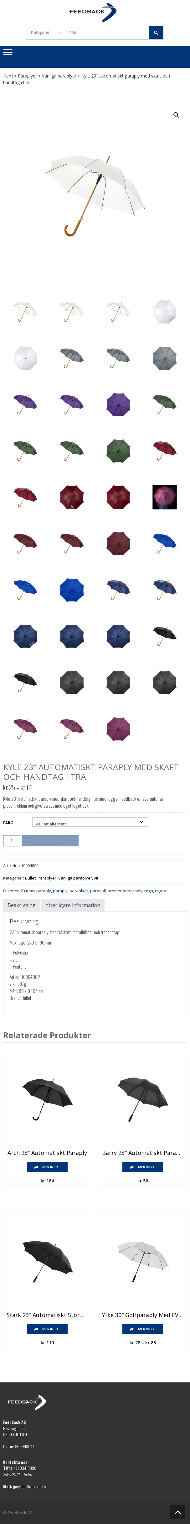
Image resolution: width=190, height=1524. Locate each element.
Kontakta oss (157, 61)
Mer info (50, 1167)
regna (160, 891)
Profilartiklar (98, 61)
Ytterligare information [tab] (73, 905)
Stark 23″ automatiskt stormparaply (47, 1315)
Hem (8, 76)
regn (148, 891)
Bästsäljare (30, 61)
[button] (176, 115)
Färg (8, 822)
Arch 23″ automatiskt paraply (47, 1153)
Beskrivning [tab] (22, 905)
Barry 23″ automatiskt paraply (142, 1153)
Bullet (30, 878)
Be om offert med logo (50, 841)
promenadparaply (125, 891)
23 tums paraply (36, 891)
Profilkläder (61, 61)
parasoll (98, 891)
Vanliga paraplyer (59, 76)
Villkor (129, 61)
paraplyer (78, 891)
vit (96, 878)
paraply (60, 891)
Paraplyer (27, 76)
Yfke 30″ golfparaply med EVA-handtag (142, 1315)
